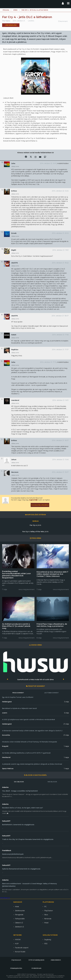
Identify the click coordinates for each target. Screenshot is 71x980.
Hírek (15, 10)
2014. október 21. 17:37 (60, 350)
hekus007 (6, 821)
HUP (17, 944)
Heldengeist (7, 702)
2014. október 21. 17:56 (60, 335)
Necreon (14, 472)
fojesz (8, 21)
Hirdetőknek (36, 968)
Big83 (13, 250)
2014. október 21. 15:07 (60, 472)
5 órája (66, 702)
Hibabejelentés (16, 968)
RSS (45, 944)
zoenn (4, 713)
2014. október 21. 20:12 (60, 233)
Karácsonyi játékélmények (12, 854)
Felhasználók (20, 919)
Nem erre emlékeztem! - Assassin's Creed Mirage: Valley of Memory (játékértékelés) (29, 885)
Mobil (46, 923)
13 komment (63, 21)
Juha (13, 163)
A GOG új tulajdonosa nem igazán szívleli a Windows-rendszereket (28, 719)
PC (45, 907)
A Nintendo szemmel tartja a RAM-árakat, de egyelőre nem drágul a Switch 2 (32, 731)
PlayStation (48, 911)
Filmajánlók (19, 915)
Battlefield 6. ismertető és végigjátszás (18, 825)
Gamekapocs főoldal (4, 3)
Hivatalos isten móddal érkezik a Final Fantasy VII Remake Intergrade (29, 742)
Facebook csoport (21, 948)
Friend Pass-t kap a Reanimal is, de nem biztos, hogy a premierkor (52, 625)
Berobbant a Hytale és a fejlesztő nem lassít (19, 708)
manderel (15, 400)
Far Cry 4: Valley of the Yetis (35, 532)
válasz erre (15, 166)
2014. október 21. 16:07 (60, 440)
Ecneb (13, 233)
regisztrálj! (33, 500)
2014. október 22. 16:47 (48, 163)
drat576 (14, 263)
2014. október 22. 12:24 (60, 191)
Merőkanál (6, 757)
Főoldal (6, 10)
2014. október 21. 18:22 (60, 263)
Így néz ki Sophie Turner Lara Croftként (17, 697)
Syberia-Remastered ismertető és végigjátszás (21, 869)
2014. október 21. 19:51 (60, 250)
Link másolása (11, 25)
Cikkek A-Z (19, 923)
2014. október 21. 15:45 (60, 460)
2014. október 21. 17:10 (48, 362)
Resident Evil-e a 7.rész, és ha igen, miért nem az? (22, 808)
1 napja (66, 746)
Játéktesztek (20, 911)
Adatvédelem (56, 960)
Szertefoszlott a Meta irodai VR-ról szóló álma (35, 679)
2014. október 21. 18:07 (60, 316)
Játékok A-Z (19, 927)
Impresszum (16, 960)
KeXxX (13, 335)
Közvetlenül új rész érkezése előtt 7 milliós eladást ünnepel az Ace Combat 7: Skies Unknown (52, 574)
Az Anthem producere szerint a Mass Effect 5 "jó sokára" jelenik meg (16, 626)
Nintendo (47, 919)
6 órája (66, 713)
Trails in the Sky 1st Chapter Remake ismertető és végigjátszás (27, 839)
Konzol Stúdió (20, 952)
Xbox (46, 915)
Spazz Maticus (7, 768)
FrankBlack (6, 850)
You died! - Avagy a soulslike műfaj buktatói (20, 791)
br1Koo (14, 191)
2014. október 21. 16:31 (60, 400)
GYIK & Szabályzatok (36, 960)
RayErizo (14, 350)
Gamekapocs (5, 898)
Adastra (5, 787)
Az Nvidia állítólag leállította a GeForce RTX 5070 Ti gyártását (26, 753)
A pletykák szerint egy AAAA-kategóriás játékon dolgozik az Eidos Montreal (32, 764)
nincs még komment (26, 589)
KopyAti (5, 746)
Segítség (47, 940)
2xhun (13, 460)
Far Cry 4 (35, 525)
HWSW (18, 940)
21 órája (66, 724)
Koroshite (6, 735)
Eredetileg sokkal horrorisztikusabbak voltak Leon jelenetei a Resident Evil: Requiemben (16, 574)
